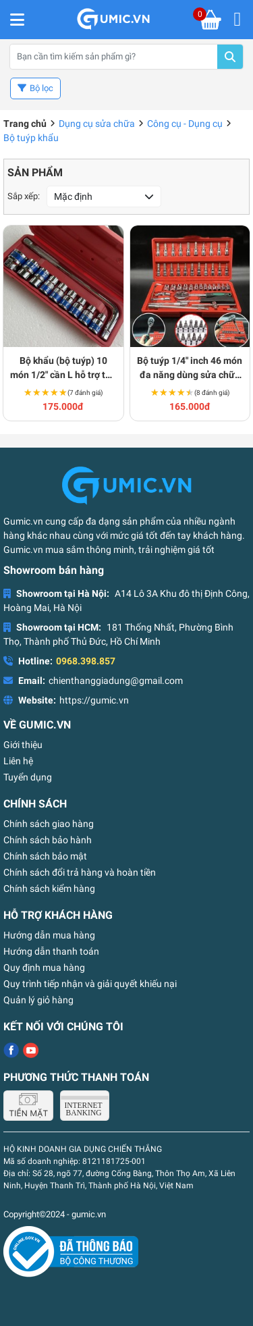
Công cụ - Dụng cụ (185, 123)
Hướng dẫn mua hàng (49, 935)
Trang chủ (25, 123)
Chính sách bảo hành (47, 839)
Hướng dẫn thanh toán (51, 951)
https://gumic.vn (94, 700)
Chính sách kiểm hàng (49, 888)
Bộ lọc (41, 88)
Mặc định (73, 196)
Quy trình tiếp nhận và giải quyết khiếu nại (90, 983)
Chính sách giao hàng (48, 823)
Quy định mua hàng (44, 967)
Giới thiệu (23, 744)
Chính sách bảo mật (45, 856)
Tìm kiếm (230, 57)
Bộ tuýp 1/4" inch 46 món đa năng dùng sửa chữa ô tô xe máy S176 (189, 368)
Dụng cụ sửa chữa (97, 123)
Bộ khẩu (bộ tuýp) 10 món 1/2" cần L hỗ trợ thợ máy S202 (63, 368)
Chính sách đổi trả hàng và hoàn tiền (79, 872)
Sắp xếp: (23, 196)
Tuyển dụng (27, 777)
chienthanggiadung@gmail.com (116, 680)
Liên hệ (18, 760)
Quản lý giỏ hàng (38, 999)
